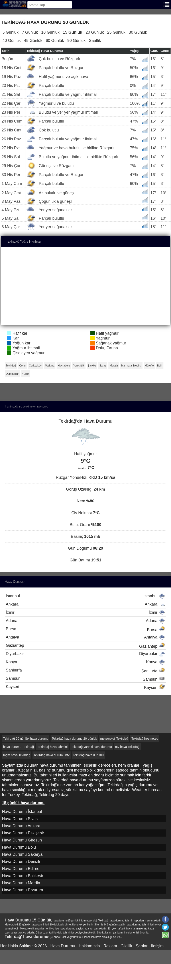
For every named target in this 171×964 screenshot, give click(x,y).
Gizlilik (126, 946)
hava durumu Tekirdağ (18, 747)
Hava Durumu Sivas (20, 819)
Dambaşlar (12, 373)
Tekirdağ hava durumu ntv (51, 755)
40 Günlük (11, 40)
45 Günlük (33, 40)
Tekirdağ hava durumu (88, 755)
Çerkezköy (35, 365)
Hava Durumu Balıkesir (22, 876)
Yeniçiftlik (78, 365)
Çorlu (22, 365)
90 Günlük (76, 40)
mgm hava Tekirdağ (16, 755)
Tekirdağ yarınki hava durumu (91, 747)
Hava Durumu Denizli (21, 861)
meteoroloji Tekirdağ (114, 738)
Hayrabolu (64, 365)
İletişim (157, 946)
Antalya (85, 637)
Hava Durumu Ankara (21, 826)
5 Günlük (10, 32)
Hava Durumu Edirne (20, 868)
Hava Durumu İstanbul (22, 811)
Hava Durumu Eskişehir (23, 833)
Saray (102, 365)
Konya (85, 662)
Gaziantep (85, 646)
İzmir (85, 612)
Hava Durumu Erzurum (22, 890)
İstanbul (85, 596)
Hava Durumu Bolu (19, 847)
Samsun (85, 678)
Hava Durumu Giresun (22, 840)
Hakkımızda (89, 946)
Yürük (25, 373)
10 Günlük (50, 32)
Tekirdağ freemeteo (144, 738)
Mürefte (149, 365)
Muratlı (114, 365)
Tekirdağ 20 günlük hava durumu (25, 738)
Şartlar (141, 946)
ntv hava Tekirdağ (127, 747)
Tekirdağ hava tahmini (52, 747)
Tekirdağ (11, 365)
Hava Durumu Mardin (21, 883)
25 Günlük (116, 32)
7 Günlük (30, 32)
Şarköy (92, 365)
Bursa (85, 629)
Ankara (85, 604)
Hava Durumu (62, 946)
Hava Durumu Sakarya (22, 854)
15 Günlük (72, 32)
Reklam (110, 946)
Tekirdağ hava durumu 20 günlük (74, 738)
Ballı (159, 365)
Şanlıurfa (85, 670)
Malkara (50, 365)
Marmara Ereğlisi (131, 365)
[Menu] (166, 4)
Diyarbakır (85, 654)
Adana (85, 621)
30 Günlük (138, 32)
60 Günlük (55, 40)
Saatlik (95, 40)
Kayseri (85, 687)
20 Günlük (95, 32)
